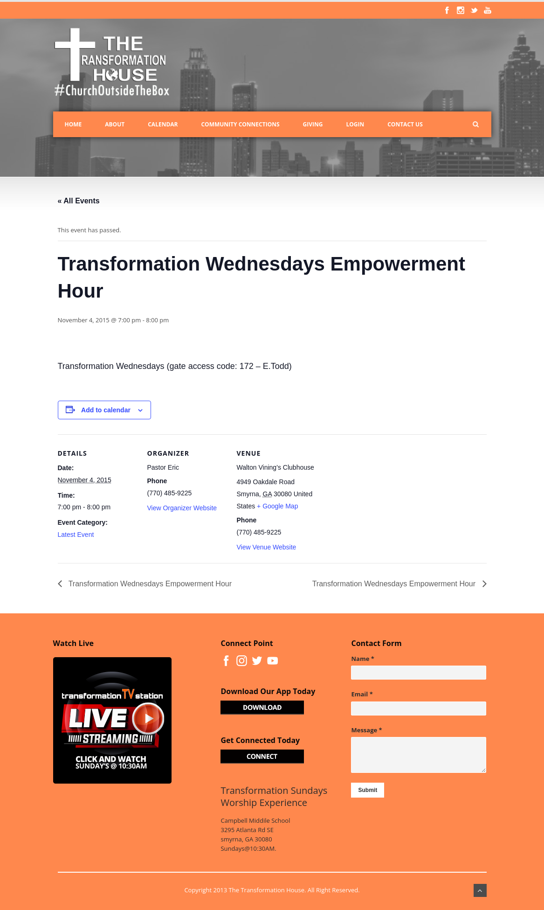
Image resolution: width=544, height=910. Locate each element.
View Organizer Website (182, 508)
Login (355, 124)
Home (73, 124)
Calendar (163, 124)
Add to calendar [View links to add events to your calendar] (106, 410)
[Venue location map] (375, 498)
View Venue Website (266, 547)
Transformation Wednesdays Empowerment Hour (149, 584)
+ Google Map (277, 506)
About (114, 124)
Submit (367, 790)
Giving (313, 124)
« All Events (79, 201)
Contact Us (405, 124)
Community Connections (240, 124)
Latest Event (76, 534)
